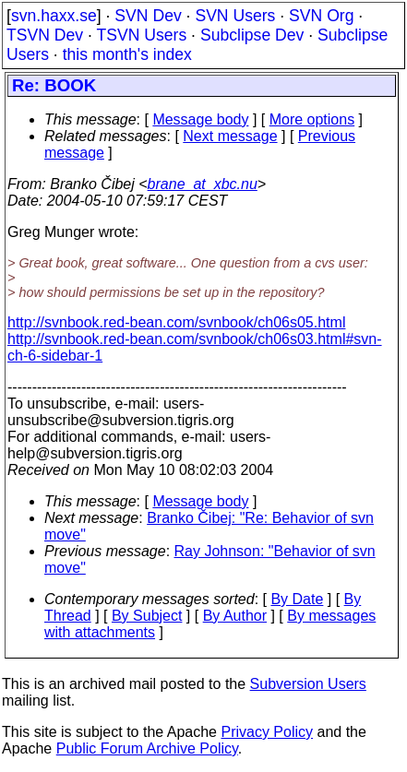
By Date (296, 599)
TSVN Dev (44, 35)
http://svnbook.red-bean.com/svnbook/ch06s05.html (176, 322)
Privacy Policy (267, 732)
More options (312, 119)
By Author (235, 616)
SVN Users (235, 15)
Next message (230, 136)
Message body (200, 119)
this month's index (127, 54)
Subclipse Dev (252, 35)
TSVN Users (141, 35)
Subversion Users (308, 684)
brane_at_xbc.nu (202, 184)
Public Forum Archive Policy (147, 748)
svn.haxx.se (54, 15)
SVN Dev (147, 15)
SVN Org (321, 15)
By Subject (147, 616)
